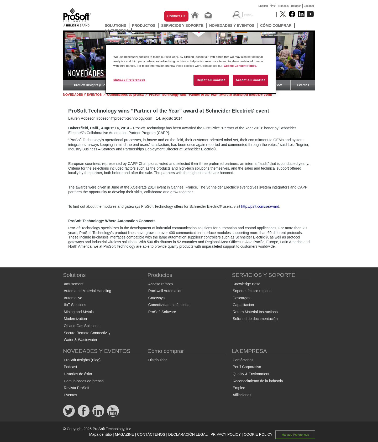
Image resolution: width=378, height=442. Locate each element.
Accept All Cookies (250, 80)
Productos (143, 25)
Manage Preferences (295, 434)
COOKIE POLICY (258, 434)
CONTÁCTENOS (151, 434)
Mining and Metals (79, 312)
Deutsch (296, 5)
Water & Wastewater (80, 340)
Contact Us (176, 16)
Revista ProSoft (76, 388)
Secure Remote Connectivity (87, 333)
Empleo (239, 388)
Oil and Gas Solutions (81, 326)
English (263, 5)
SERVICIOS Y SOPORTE (182, 25)
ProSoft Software (162, 312)
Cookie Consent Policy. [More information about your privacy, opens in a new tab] (240, 65)
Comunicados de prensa (125, 94)
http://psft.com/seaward (260, 206)
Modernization (75, 319)
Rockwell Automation (165, 291)
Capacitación (243, 305)
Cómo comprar (276, 25)
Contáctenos (243, 360)
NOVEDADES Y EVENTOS (231, 25)
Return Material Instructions (255, 312)
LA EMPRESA (117, 31)
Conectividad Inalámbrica (169, 305)
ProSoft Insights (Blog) (91, 85)
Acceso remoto (160, 284)
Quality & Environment (251, 374)
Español (309, 5)
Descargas (241, 298)
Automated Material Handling (87, 291)
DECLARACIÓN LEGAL (188, 434)
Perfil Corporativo (247, 367)
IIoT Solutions (75, 305)
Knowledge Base (246, 284)
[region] (191, 69)
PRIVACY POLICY (226, 434)
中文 (273, 5)
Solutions (115, 25)
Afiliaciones (242, 395)
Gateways (156, 298)
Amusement (73, 284)
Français (283, 5)
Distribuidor (157, 360)
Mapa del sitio (100, 434)
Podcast (70, 367)
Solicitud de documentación (255, 319)
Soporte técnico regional (252, 291)
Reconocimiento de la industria (258, 381)
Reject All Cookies (211, 80)
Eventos (303, 85)
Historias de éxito (78, 374)
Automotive (73, 298)
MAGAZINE (124, 434)
